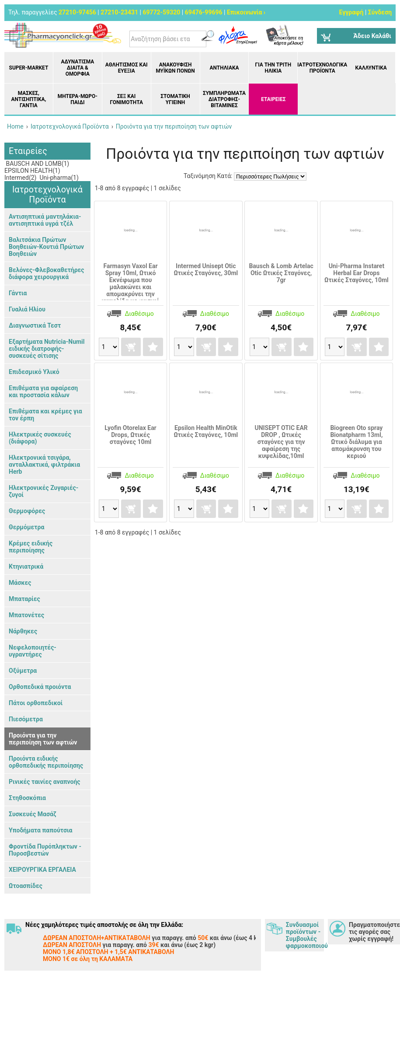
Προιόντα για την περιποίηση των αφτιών (43, 739)
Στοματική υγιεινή (175, 99)
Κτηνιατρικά (26, 566)
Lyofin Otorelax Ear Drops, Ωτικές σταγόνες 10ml (130, 434)
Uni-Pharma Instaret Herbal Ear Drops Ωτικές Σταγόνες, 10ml (356, 272)
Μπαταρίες (24, 598)
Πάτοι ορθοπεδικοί (36, 702)
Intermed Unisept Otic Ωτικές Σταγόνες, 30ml (206, 269)
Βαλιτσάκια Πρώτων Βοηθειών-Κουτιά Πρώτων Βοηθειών (46, 246)
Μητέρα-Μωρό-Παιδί (77, 99)
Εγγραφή (351, 12)
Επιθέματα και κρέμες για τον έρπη (45, 415)
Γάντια (18, 293)
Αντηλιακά (224, 68)
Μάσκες (20, 582)
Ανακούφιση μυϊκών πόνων (175, 68)
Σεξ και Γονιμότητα (126, 99)
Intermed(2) (20, 177)
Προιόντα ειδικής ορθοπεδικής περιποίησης (46, 762)
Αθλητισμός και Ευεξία (126, 68)
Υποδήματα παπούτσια (40, 830)
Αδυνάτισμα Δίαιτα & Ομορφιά (77, 68)
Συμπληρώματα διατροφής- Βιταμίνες (224, 99)
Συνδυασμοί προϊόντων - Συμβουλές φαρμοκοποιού (305, 935)
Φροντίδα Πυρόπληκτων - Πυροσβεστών (45, 850)
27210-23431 (119, 12)
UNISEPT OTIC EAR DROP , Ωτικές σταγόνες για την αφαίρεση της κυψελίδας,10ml (280, 441)
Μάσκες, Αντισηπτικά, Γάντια (28, 99)
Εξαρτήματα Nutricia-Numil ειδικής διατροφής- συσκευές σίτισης (47, 348)
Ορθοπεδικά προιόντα (40, 686)
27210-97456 (77, 12)
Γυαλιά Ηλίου (27, 309)
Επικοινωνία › (246, 12)
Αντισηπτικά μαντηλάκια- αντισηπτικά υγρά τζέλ (45, 220)
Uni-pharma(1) (58, 177)
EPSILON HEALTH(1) (32, 170)
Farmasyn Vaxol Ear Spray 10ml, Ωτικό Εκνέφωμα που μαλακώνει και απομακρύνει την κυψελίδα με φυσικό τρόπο (130, 286)
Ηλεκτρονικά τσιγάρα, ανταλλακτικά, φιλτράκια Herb (44, 464)
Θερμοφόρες (27, 510)
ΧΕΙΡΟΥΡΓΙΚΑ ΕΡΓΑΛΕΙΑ (42, 869)
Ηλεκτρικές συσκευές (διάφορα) (40, 438)
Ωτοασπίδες (25, 885)
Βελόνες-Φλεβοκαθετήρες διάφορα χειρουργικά (46, 273)
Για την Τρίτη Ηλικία (273, 68)
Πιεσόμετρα (26, 719)
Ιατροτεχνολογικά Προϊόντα (322, 68)
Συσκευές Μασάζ (32, 814)
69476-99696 (204, 12)
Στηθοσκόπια (27, 797)
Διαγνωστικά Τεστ (35, 325)
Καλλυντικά (370, 68)
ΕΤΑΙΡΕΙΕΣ (273, 99)
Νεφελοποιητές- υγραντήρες (32, 651)
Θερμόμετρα (26, 527)
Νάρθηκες (23, 631)
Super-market (29, 68)
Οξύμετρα (23, 670)
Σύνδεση (380, 12)
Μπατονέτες (26, 615)
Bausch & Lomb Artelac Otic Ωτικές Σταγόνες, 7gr (281, 272)
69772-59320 (161, 12)
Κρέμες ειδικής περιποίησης (30, 547)
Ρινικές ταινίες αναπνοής (44, 781)
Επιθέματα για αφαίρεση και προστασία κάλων (43, 391)
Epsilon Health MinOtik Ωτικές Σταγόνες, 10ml (206, 431)
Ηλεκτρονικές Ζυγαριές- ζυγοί (43, 491)
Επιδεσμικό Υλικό (34, 371)
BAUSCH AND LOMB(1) (36, 163)
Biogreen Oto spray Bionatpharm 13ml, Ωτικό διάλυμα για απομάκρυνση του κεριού (356, 441)
